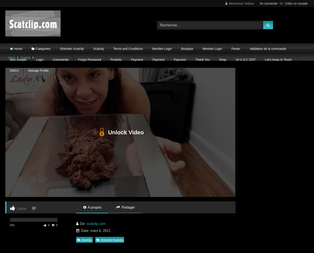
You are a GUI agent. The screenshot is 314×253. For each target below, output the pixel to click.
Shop (222, 59)
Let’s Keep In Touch (278, 59)
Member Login (162, 49)
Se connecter (269, 3)
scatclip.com (96, 224)
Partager (125, 207)
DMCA (14, 70)
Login (39, 59)
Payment (137, 59)
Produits (116, 59)
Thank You (202, 59)
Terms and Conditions (128, 49)
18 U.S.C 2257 (246, 59)
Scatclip (98, 49)
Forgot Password (89, 59)
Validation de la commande (268, 49)
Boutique (187, 49)
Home (18, 49)
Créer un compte (296, 3)
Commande (60, 59)
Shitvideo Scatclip (72, 49)
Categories (43, 49)
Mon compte (18, 59)
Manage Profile (38, 70)
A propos (92, 207)
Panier (235, 49)
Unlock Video (120, 132)
